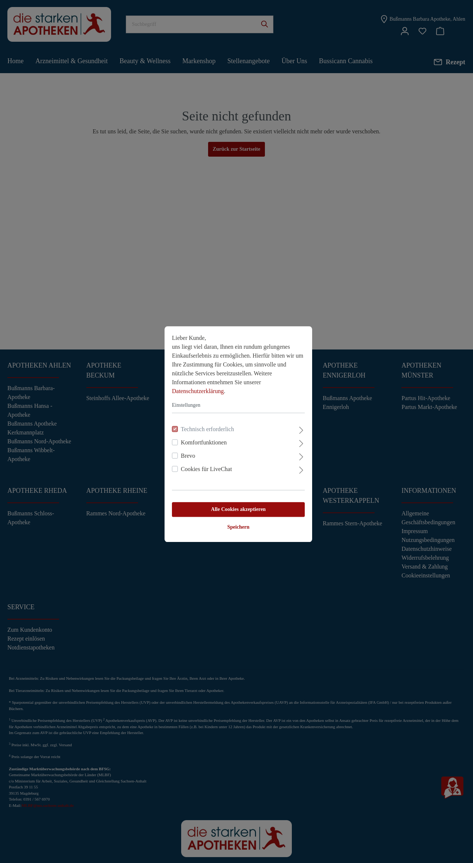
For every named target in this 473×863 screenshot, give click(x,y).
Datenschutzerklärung (196, 388)
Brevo (186, 453)
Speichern (236, 524)
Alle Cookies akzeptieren (236, 506)
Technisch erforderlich (205, 426)
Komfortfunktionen (202, 440)
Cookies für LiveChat (204, 466)
